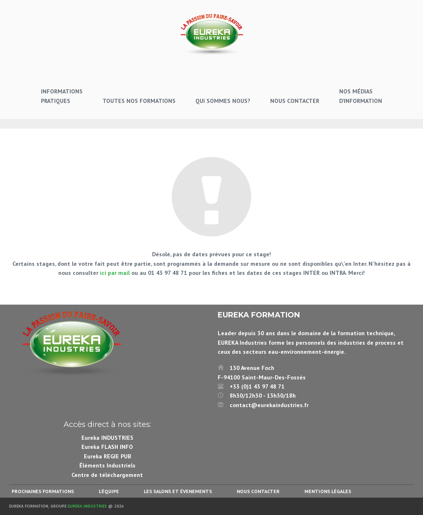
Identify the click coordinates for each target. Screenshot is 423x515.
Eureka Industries (87, 506)
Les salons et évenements (178, 491)
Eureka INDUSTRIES (107, 437)
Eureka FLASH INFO (107, 447)
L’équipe (109, 491)
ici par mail (115, 273)
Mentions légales (327, 491)
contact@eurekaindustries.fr (269, 405)
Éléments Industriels (107, 465)
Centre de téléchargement (107, 475)
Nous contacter (258, 491)
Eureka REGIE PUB (107, 456)
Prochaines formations (43, 491)
